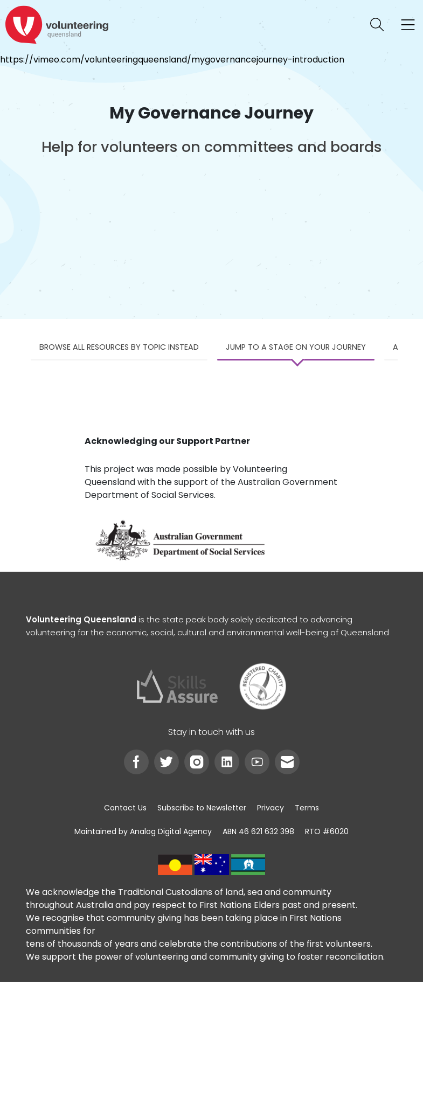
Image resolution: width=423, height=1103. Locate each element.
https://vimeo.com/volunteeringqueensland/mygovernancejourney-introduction (172, 59)
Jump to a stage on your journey (296, 347)
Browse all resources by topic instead (119, 347)
